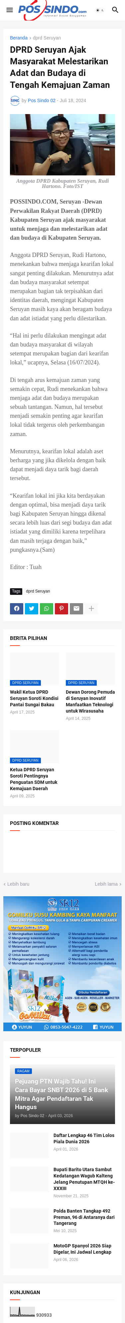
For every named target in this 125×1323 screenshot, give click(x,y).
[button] (9, 10)
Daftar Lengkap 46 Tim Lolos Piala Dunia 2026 (84, 1138)
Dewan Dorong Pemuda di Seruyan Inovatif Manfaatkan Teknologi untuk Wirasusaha (90, 701)
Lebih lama (106, 884)
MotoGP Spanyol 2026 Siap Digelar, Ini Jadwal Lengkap (82, 1249)
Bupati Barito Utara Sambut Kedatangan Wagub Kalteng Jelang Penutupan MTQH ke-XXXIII (84, 1179)
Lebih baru (18, 884)
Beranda (19, 37)
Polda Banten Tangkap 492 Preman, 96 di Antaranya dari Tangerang (84, 1217)
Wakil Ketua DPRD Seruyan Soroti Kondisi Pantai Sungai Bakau (34, 698)
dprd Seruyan (47, 37)
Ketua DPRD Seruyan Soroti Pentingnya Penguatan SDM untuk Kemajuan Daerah (33, 779)
